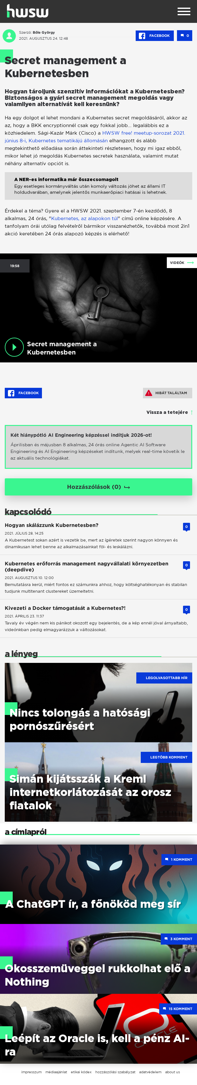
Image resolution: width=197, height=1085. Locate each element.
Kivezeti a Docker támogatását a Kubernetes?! (65, 608)
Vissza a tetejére (167, 412)
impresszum (31, 1072)
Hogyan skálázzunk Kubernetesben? (51, 525)
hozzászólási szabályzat (115, 1072)
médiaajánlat (56, 1072)
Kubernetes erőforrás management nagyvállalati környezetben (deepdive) (86, 566)
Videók (177, 262)
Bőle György (44, 32)
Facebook (155, 36)
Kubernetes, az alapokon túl (84, 218)
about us (172, 1072)
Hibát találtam (166, 392)
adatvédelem (150, 1072)
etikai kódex (81, 1072)
